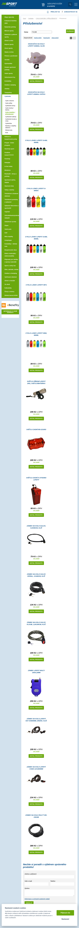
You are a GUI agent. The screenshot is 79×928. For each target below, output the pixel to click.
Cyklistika (30, 18)
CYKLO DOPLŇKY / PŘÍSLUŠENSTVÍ (46, 18)
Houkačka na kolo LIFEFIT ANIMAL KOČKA (36, 93)
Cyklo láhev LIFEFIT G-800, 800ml (36, 238)
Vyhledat (70, 4)
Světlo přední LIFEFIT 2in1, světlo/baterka (36, 382)
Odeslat (29, 903)
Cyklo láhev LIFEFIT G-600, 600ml (36, 141)
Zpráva (27, 888)
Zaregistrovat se (70, 12)
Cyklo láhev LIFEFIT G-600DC (36, 189)
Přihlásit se (55, 12)
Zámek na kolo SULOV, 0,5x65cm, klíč (36, 527)
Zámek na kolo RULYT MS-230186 (36, 816)
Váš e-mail (28, 881)
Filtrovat (70, 31)
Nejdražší (46, 38)
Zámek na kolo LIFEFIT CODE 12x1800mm (36, 768)
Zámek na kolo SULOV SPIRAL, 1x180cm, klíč (36, 575)
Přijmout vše (65, 913)
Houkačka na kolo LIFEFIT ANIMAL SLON (36, 45)
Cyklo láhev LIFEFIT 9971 (36, 285)
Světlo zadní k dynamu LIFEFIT (36, 479)
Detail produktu (36, 81)
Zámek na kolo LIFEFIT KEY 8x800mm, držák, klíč (36, 720)
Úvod (24, 18)
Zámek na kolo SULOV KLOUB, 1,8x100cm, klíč (36, 623)
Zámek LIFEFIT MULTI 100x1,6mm (36, 671)
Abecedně (55, 38)
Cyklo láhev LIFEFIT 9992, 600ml (36, 334)
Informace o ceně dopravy (10, 311)
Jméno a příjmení (31, 874)
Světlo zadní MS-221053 (36, 429)
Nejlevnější (38, 38)
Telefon (52, 881)
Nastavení (65, 919)
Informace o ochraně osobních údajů (37, 899)
